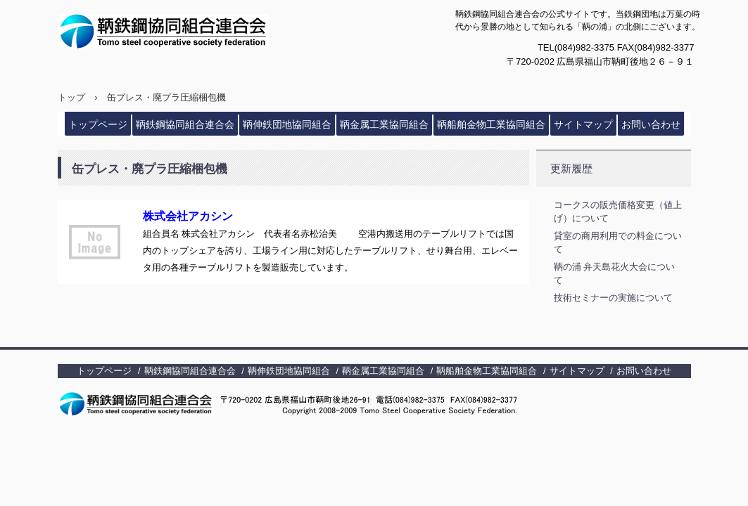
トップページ (97, 124)
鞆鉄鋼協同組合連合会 (196, 31)
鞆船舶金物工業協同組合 (491, 124)
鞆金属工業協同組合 (384, 124)
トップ (71, 97)
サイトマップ (583, 124)
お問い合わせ (650, 124)
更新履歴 (571, 168)
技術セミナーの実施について (613, 297)
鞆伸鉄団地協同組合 (287, 124)
